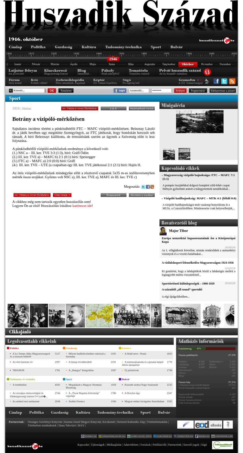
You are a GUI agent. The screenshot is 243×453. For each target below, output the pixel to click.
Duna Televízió (67, 425)
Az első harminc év (23, 361)
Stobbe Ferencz (77, 401)
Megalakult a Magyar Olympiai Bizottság (84, 386)
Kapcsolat (83, 444)
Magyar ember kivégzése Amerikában (144, 401)
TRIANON (18, 370)
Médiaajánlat (114, 444)
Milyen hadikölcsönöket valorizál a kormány (85, 355)
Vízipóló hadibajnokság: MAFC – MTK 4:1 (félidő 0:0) (200, 198)
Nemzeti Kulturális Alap (131, 422)
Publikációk (159, 444)
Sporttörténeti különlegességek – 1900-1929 (188, 283)
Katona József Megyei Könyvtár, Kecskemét (89, 422)
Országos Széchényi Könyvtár (45, 422)
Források (145, 444)
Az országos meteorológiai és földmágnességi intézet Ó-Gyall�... (29, 395)
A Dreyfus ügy (132, 393)
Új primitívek (132, 370)
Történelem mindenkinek (42, 425)
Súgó (204, 444)
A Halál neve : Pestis (135, 353)
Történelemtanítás (157, 422)
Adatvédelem (131, 444)
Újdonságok (98, 444)
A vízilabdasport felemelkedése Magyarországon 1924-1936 (198, 262)
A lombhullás (20, 384)
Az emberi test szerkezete (26, 401)
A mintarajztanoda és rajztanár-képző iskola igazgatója (143, 363)
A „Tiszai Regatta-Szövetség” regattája (83, 394)
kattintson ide (82, 206)
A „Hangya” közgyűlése (81, 370)
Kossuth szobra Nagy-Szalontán (141, 384)
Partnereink (174, 444)
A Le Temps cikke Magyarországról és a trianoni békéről (30, 355)
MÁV (81, 425)
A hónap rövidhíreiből (80, 361)
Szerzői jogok (191, 444)
